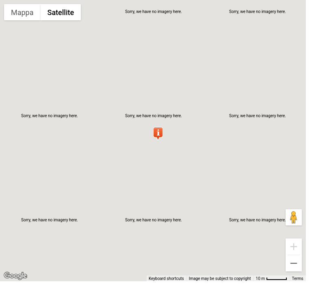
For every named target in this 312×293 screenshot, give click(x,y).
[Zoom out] (294, 263)
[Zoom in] (294, 246)
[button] (157, 133)
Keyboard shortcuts (166, 278)
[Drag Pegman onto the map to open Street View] (294, 217)
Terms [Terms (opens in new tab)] (297, 278)
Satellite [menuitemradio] (61, 12)
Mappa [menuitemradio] (22, 12)
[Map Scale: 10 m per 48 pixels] (272, 278)
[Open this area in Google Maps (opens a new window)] (15, 276)
